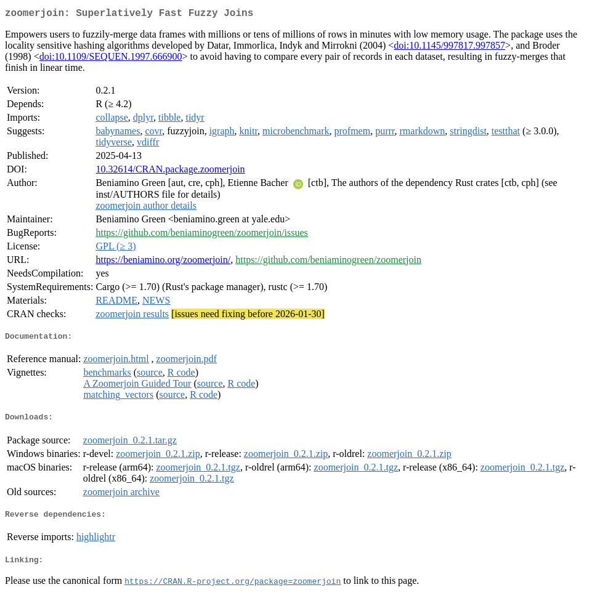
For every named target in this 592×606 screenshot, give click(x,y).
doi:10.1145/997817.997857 (449, 47)
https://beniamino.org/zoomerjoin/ (162, 262)
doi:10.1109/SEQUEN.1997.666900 (110, 59)
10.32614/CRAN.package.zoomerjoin (170, 171)
